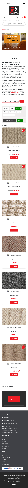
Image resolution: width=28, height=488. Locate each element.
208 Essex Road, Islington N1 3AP (10, 423)
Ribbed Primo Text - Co (13, 150)
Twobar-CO (14, 367)
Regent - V (14, 259)
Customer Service (6, 454)
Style (21, 101)
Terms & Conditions (6, 446)
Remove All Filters (9, 120)
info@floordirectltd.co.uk (8, 420)
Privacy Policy (5, 445)
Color (10, 101)
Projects (4, 441)
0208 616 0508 (6, 417)
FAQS (3, 461)
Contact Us (4, 448)
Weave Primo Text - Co (14, 187)
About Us (4, 439)
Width (5, 104)
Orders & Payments (6, 455)
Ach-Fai (14, 223)
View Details (14, 158)
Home (3, 29)
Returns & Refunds (6, 457)
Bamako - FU (14, 295)
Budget (5, 101)
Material (16, 101)
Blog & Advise (5, 443)
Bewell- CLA (14, 331)
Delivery (4, 459)
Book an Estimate (14, 399)
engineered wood (15, 92)
